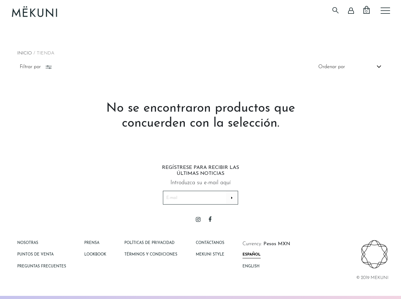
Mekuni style (210, 254)
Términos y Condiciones (150, 254)
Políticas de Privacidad (149, 243)
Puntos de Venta (35, 254)
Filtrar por (36, 66)
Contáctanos (210, 243)
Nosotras (27, 243)
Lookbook (95, 254)
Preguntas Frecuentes (41, 266)
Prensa (91, 243)
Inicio (24, 53)
